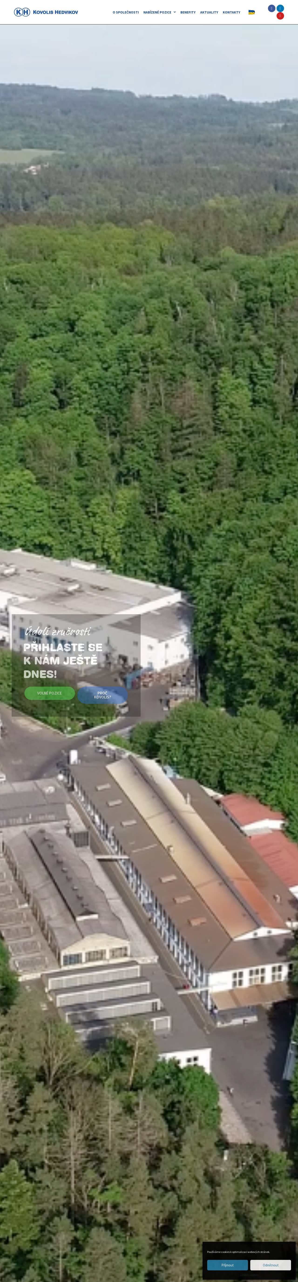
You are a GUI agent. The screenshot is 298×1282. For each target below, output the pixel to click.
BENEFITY (188, 12)
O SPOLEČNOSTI (126, 12)
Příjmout (227, 1265)
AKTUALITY (209, 12)
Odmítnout (271, 1265)
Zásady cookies (249, 1274)
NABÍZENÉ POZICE (159, 12)
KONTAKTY (231, 12)
